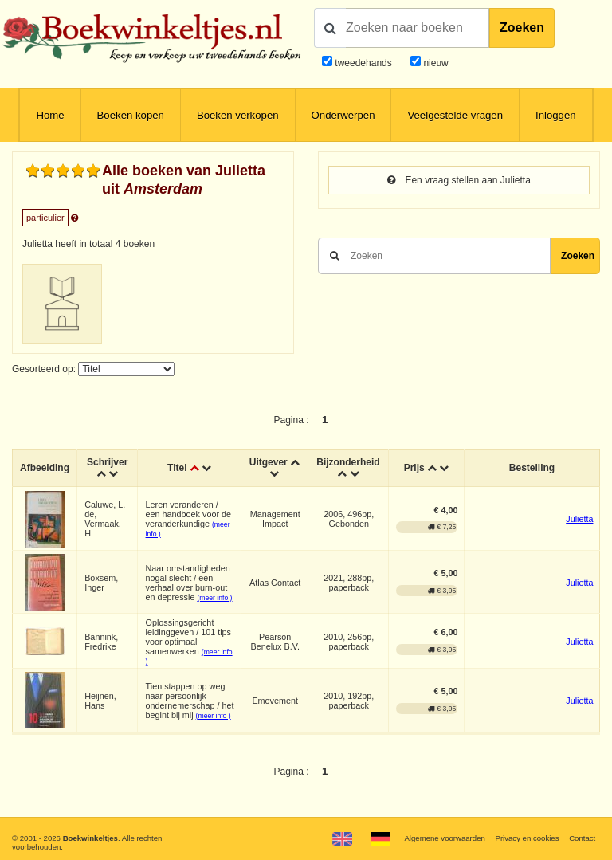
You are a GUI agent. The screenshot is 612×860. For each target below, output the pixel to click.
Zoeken (522, 27)
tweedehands (363, 63)
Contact (582, 838)
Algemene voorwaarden (444, 838)
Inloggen (556, 115)
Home (50, 115)
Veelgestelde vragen (455, 115)
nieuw (435, 63)
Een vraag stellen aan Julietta (459, 180)
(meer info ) (214, 598)
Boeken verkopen (238, 115)
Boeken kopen (130, 115)
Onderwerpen (343, 115)
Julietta (579, 519)
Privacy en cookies (527, 838)
